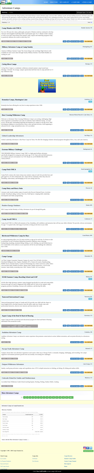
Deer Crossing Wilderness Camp (13, 115)
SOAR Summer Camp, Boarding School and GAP (19, 277)
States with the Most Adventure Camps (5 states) (15, 439)
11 (50, 397)
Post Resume (35, 461)
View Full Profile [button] (88, 41)
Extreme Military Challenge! (12, 149)
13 (56, 397)
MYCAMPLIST (64, 2)
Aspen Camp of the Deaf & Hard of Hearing (17, 316)
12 (53, 397)
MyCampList (67, 463)
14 (60, 397)
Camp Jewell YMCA (9, 219)
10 (47, 397)
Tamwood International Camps (13, 297)
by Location (3, 458)
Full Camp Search (5, 466)
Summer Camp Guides (70, 458)
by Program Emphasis (6, 461)
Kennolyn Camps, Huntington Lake (14, 100)
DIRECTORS (54, 2)
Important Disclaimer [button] (88, 451)
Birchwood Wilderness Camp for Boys (15, 236)
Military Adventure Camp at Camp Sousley (17, 47)
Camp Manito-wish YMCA (11, 28)
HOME (46, 2)
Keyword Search (4, 463)
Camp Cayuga (7, 256)
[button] (64, 41)
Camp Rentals (4, 469)
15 (63, 397)
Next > (70, 397)
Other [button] (90, 101)
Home (65, 466)
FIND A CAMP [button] (87, 2)
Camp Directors (68, 456)
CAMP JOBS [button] (75, 2)
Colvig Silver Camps (9, 64)
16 (66, 397)
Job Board (34, 458)
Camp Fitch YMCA (9, 169)
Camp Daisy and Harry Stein (12, 188)
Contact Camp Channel (70, 461)
